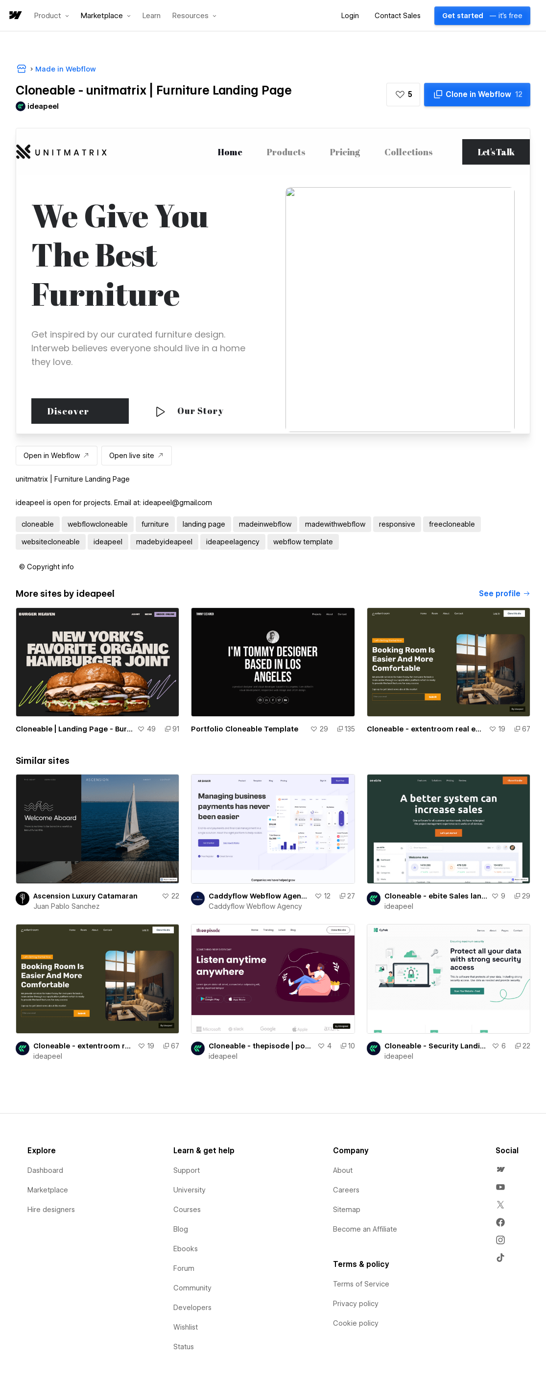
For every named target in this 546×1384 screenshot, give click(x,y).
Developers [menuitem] (192, 1307)
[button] (51, 15)
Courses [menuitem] (187, 1210)
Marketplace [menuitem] (47, 1190)
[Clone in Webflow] (477, 94)
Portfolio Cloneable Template (244, 729)
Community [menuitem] (192, 1288)
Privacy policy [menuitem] (356, 1304)
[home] (15, 15)
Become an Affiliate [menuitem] (365, 1229)
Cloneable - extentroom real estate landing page (426, 729)
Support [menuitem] (186, 1170)
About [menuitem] (343, 1170)
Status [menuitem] (183, 1347)
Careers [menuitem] (346, 1190)
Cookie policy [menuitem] (356, 1323)
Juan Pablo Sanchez (66, 906)
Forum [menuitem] (183, 1268)
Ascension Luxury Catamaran (85, 896)
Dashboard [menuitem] (45, 1170)
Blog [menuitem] (180, 1229)
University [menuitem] (189, 1190)
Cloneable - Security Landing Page (436, 1046)
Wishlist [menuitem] (185, 1327)
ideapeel (398, 906)
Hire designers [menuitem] (51, 1210)
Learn (151, 16)
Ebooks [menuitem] (185, 1249)
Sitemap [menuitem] (346, 1210)
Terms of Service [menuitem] (361, 1284)
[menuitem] (500, 1169)
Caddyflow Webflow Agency (255, 906)
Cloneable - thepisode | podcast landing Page (261, 1046)
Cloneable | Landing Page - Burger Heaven (74, 729)
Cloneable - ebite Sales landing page (435, 896)
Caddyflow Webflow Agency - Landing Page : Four (259, 896)
